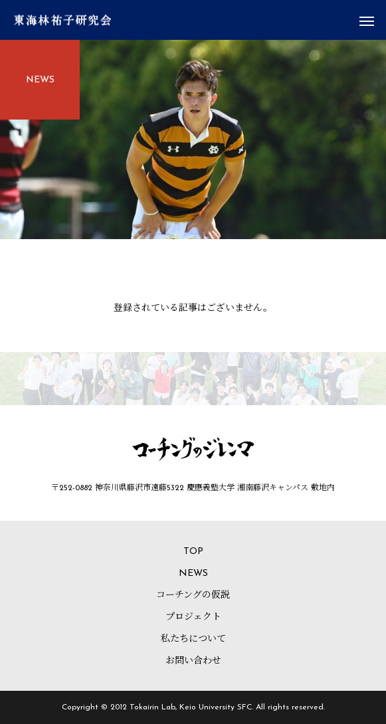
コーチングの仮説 (193, 595)
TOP (193, 552)
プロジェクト (193, 617)
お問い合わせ (193, 661)
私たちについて (193, 639)
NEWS (193, 574)
